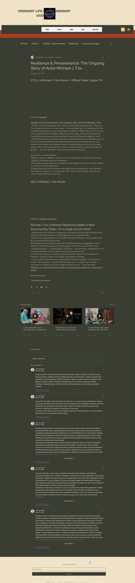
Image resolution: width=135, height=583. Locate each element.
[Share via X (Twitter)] (37, 287)
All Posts (24, 44)
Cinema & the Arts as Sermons (40, 280)
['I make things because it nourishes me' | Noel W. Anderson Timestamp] (99, 316)
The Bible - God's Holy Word (54, 44)
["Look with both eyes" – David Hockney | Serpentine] (35, 316)
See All (112, 304)
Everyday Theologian (90, 44)
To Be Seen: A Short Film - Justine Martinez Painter (66, 329)
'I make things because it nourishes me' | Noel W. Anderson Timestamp (98, 329)
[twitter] (71, 579)
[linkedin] (68, 579)
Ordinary (35, 44)
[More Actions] (103, 370)
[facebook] (65, 579)
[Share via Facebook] (32, 287)
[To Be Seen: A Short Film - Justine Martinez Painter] (67, 316)
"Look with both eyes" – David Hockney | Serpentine (35, 329)
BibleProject (73, 44)
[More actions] (103, 57)
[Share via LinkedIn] (41, 287)
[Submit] (69, 574)
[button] (112, 43)
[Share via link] (46, 287)
